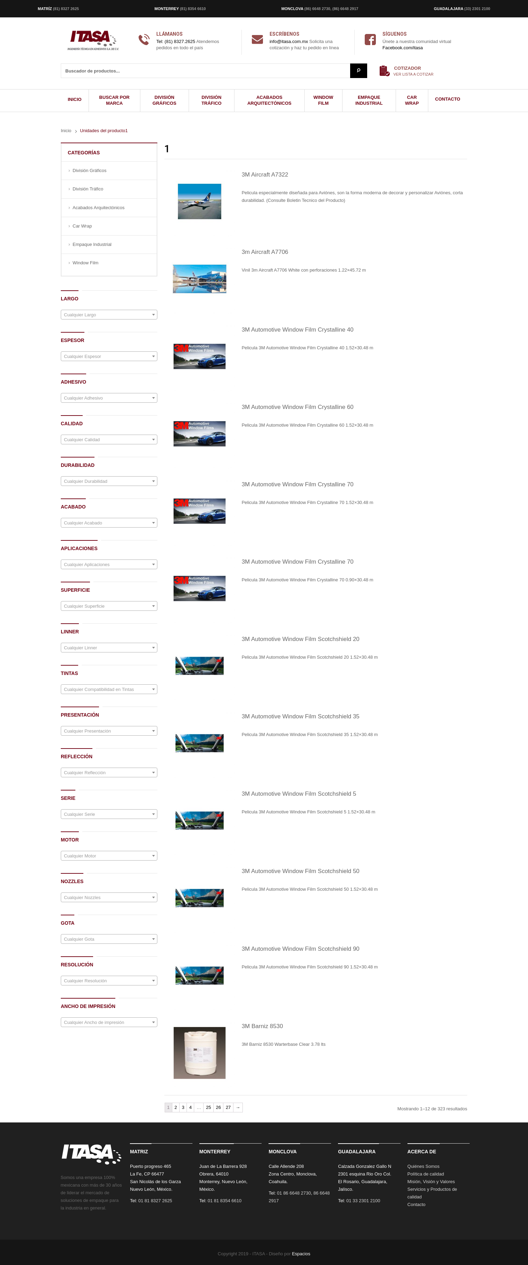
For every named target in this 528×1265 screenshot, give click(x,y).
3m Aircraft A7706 (265, 252)
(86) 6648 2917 (345, 9)
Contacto (416, 1204)
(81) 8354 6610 (193, 9)
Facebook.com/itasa (402, 47)
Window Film (85, 262)
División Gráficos (90, 170)
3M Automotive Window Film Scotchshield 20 (301, 639)
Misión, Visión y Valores (431, 1181)
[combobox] (109, 314)
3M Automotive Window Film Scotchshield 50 (301, 871)
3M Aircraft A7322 (265, 174)
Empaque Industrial (92, 244)
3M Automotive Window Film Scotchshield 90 (301, 949)
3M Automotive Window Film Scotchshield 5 (299, 793)
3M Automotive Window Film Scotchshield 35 (301, 716)
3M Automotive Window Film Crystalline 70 (298, 484)
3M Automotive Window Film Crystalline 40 (298, 329)
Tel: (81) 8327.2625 (175, 41)
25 (208, 1107)
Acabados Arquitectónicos (99, 207)
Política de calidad (425, 1174)
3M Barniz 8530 (262, 1026)
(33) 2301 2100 (477, 9)
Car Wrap (82, 226)
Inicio (66, 130)
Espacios (301, 1253)
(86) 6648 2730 (317, 9)
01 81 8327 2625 (155, 1200)
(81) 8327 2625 (66, 9)
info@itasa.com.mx (289, 41)
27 (228, 1107)
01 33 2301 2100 (363, 1200)
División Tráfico (88, 188)
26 (218, 1107)
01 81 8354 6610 (225, 1200)
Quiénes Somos (423, 1166)
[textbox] (109, 315)
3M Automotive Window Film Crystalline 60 (298, 407)
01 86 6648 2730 (294, 1193)
